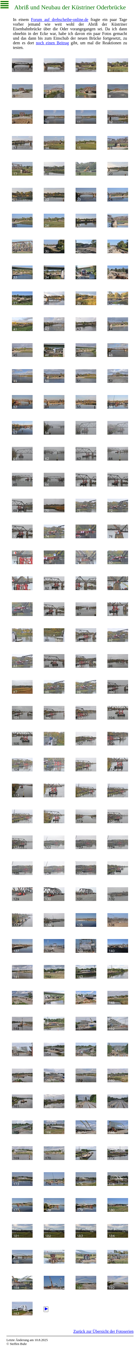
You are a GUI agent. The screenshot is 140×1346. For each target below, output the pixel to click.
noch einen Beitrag (52, 43)
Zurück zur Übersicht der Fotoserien (103, 1331)
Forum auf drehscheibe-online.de (59, 19)
